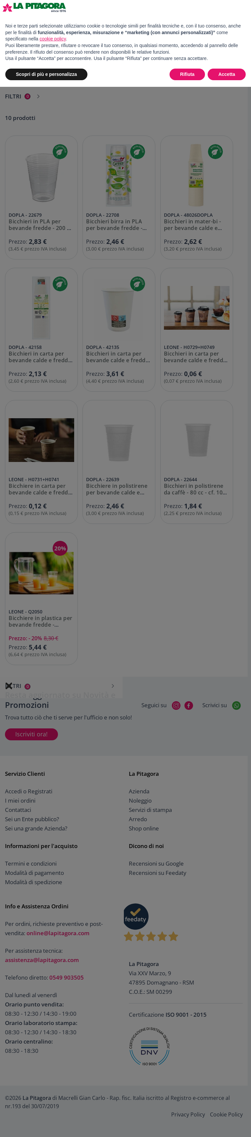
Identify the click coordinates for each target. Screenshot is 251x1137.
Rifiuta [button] (187, 74)
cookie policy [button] (53, 38)
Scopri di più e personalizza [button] (46, 74)
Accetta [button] (226, 74)
